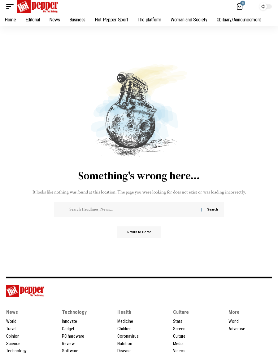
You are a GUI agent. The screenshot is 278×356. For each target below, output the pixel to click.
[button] (11, 6)
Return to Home (139, 232)
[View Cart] (240, 6)
